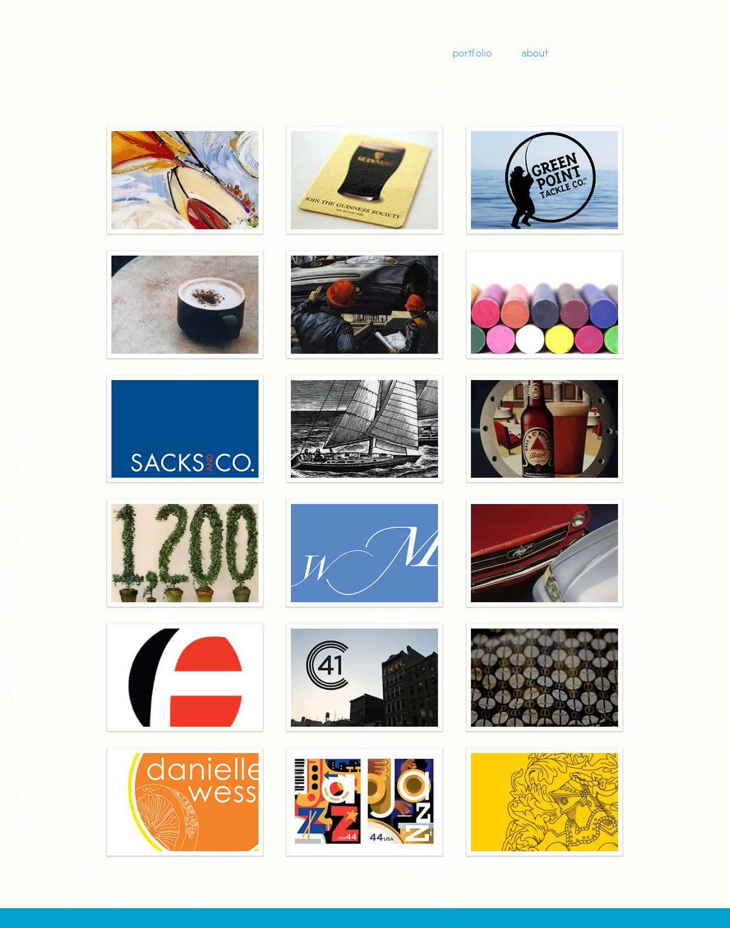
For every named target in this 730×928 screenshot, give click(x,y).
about (534, 53)
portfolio (472, 53)
